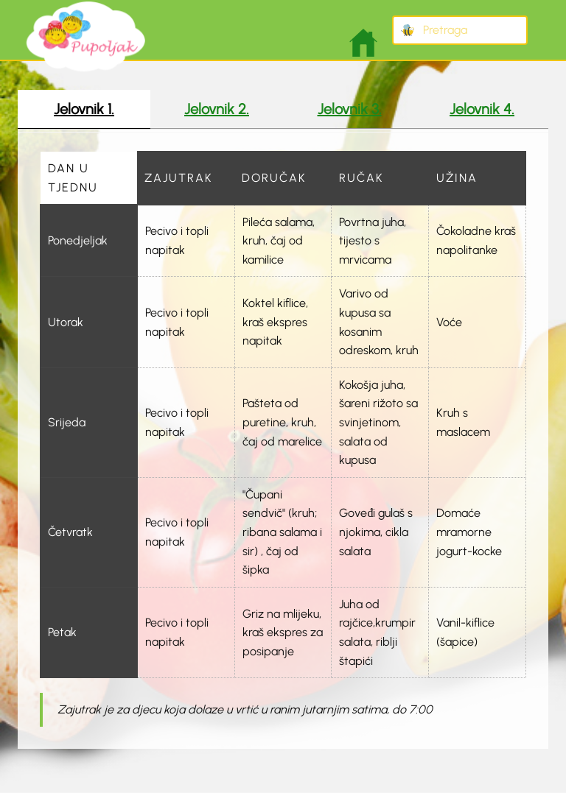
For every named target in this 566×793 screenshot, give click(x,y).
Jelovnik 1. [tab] (84, 109)
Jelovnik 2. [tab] (216, 109)
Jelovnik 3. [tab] (350, 109)
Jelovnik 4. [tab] (482, 109)
